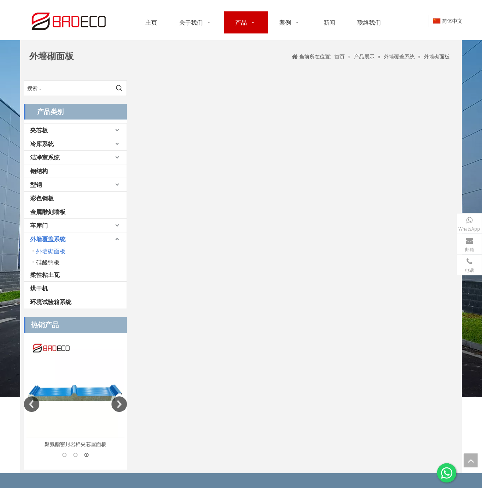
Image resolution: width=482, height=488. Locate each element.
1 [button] (64, 455)
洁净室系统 (45, 157)
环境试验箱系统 (50, 302)
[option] (75, 394)
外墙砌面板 (50, 251)
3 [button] (86, 455)
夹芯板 (39, 130)
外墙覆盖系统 (47, 239)
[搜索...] (68, 88)
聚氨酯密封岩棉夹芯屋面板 (75, 444)
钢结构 (39, 171)
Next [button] (119, 404)
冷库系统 (42, 144)
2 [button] (75, 455)
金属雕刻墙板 (47, 212)
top (471, 460)
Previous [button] (31, 404)
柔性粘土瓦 (45, 275)
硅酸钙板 (48, 262)
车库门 (39, 225)
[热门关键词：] (119, 88)
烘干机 (39, 288)
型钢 (36, 185)
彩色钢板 (42, 198)
